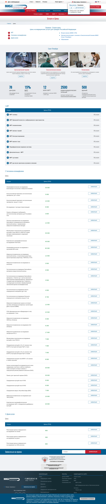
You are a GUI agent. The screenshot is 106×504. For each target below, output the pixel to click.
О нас (40, 476)
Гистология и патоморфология (18, 35)
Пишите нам (79, 489)
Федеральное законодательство (48, 489)
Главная (9, 23)
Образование (65, 39)
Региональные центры (46, 481)
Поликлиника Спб (66, 482)
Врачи (75, 492)
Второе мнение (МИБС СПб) (69, 33)
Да (71, 7)
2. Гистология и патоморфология (14, 171)
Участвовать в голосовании (57, 461)
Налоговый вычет (45, 492)
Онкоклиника (57, 10)
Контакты (61, 14)
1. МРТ (7, 106)
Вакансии (43, 484)
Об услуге (96, 114)
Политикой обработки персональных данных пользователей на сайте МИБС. (47, 498)
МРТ (12, 32)
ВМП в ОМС (78, 482)
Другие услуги (14, 38)
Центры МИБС (30, 10)
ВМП (53, 14)
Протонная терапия (44, 10)
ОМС (47, 14)
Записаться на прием (93, 7)
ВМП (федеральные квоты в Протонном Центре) (87, 485)
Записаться (94, 186)
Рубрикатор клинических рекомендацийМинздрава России (53, 468)
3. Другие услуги (10, 414)
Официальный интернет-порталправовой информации (53, 465)
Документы (43, 486)
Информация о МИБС (46, 478)
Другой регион (80, 7)
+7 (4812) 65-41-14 (31, 479)
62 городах (12, 93)
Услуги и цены (38, 14)
